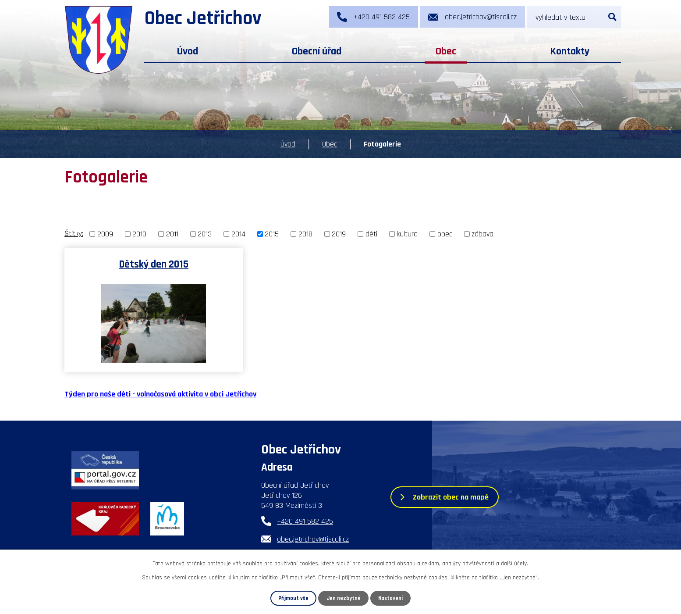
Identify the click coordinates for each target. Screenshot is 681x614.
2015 (272, 234)
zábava (482, 234)
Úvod (187, 51)
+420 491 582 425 (305, 521)
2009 (105, 234)
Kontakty (569, 51)
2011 (172, 234)
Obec (446, 51)
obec (444, 234)
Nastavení (390, 598)
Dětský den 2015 (153, 264)
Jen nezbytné (343, 598)
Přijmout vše (293, 598)
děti (371, 234)
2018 (305, 234)
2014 (238, 234)
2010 (139, 234)
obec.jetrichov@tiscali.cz (313, 539)
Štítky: (73, 233)
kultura (407, 234)
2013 (205, 234)
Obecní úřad (316, 51)
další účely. (514, 564)
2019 (339, 234)
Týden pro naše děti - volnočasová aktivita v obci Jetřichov (160, 394)
